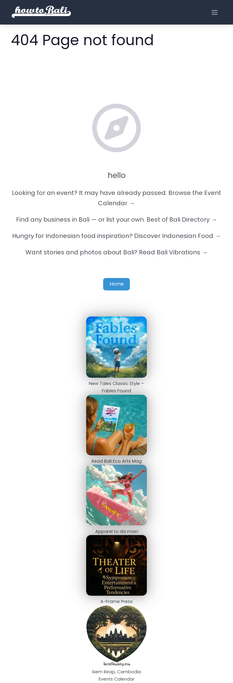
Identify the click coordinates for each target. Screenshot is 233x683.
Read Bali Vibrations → (173, 252)
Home (117, 283)
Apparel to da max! (116, 531)
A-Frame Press (116, 601)
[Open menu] (214, 12)
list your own (125, 219)
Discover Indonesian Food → (177, 236)
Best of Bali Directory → (182, 219)
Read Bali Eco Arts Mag (117, 461)
